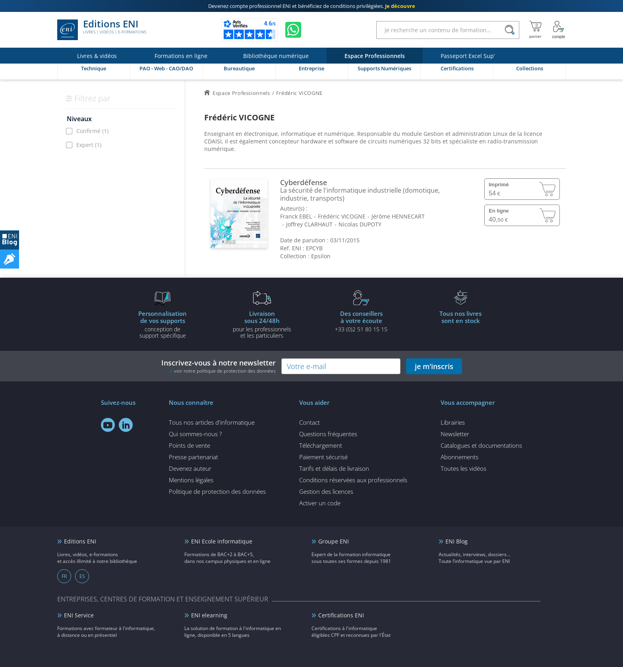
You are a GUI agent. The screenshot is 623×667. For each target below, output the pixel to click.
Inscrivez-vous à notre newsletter (218, 366)
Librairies (453, 422)
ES (82, 576)
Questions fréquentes (328, 434)
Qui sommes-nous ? (195, 434)
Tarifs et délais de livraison (334, 468)
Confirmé (92, 131)
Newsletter (455, 434)
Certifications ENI (341, 615)
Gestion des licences (326, 491)
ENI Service (79, 615)
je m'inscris (434, 366)
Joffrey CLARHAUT (309, 224)
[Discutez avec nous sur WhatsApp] (293, 30)
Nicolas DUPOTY (360, 224)
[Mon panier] (535, 30)
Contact (309, 422)
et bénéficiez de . (311, 6)
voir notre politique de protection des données (225, 370)
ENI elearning (209, 615)
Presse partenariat (193, 457)
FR (64, 576)
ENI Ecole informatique (221, 541)
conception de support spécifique (162, 324)
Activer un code (320, 503)
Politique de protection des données (217, 491)
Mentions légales (191, 480)
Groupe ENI (333, 541)
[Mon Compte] (558, 30)
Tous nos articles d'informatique (212, 422)
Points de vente (189, 445)
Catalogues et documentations (481, 445)
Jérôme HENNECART (398, 216)
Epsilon (321, 256)
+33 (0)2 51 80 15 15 (361, 321)
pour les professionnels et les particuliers (262, 324)
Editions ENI (101, 29)
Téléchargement (320, 445)
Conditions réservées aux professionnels (353, 480)
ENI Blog (456, 541)
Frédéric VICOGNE (342, 216)
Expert (88, 145)
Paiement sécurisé (323, 457)
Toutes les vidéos (463, 468)
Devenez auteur (190, 468)
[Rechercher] (510, 30)
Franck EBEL (296, 216)
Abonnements (459, 457)
